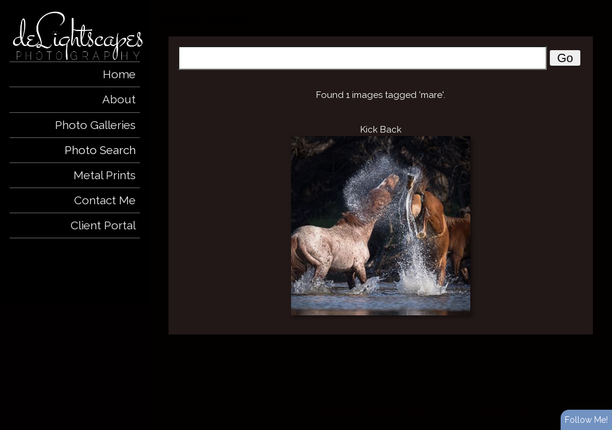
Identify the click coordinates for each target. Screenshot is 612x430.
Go (565, 57)
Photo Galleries (95, 124)
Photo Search (100, 149)
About (119, 99)
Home (119, 74)
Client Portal (103, 225)
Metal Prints (105, 175)
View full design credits (493, 410)
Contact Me (105, 200)
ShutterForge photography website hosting (387, 410)
